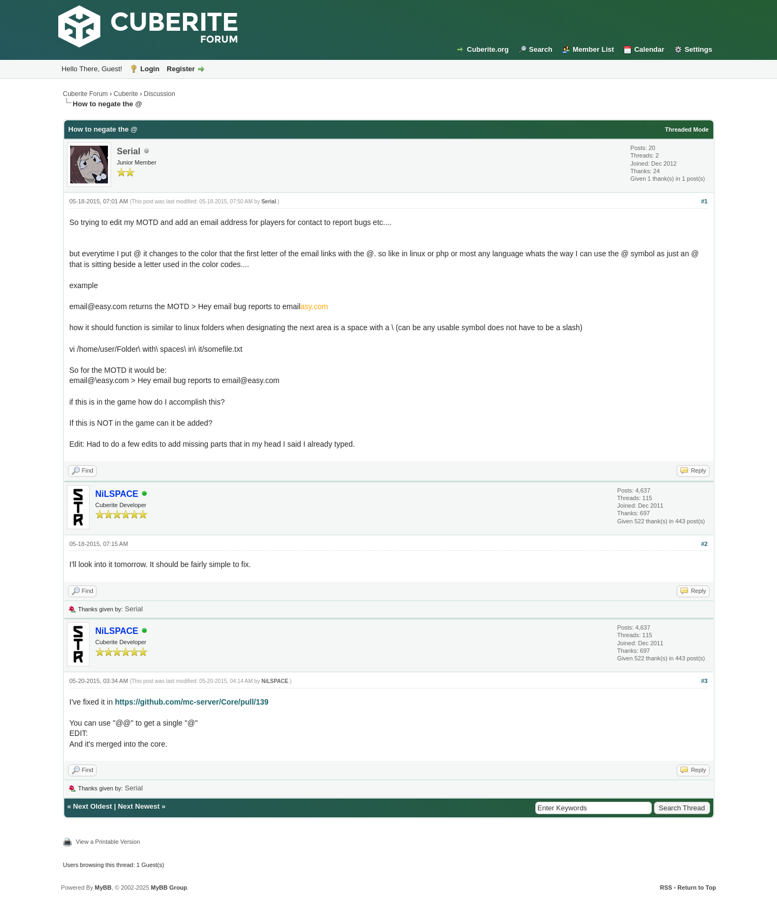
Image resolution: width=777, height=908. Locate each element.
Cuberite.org (487, 49)
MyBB (102, 887)
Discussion (159, 94)
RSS (666, 887)
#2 (704, 544)
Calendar (649, 49)
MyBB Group (169, 887)
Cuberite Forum (85, 94)
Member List (593, 49)
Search (540, 49)
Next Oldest (92, 806)
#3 (704, 681)
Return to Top (697, 887)
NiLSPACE (274, 681)
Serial (129, 151)
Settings (698, 49)
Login (149, 69)
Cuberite (126, 94)
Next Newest (138, 806)
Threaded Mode (686, 129)
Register (181, 69)
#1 (704, 201)
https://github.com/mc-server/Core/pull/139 (192, 702)
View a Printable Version (108, 841)
